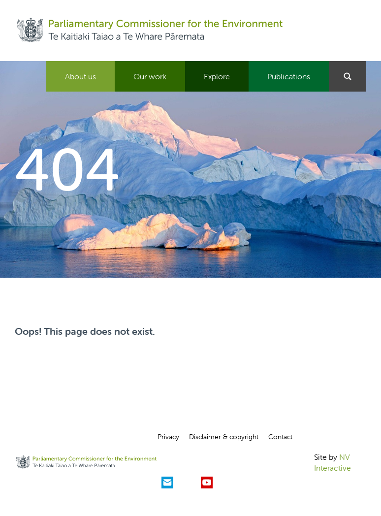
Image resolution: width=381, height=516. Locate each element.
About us (80, 76)
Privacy (168, 436)
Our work (149, 76)
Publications (288, 76)
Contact (280, 436)
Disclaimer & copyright (223, 436)
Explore (217, 76)
